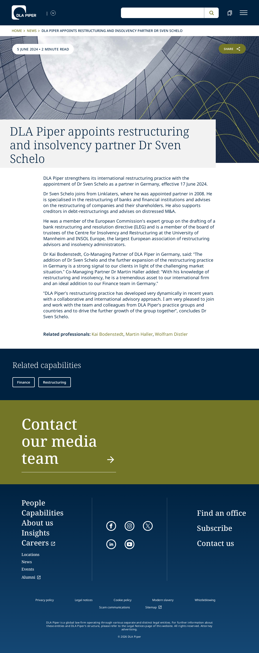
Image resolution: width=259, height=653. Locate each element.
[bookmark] (230, 13)
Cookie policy (122, 600)
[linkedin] (111, 544)
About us (37, 523)
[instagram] (129, 526)
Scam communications (114, 607)
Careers (35, 543)
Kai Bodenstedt (107, 334)
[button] (69, 443)
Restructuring (54, 382)
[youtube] (129, 544)
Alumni (28, 577)
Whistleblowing (205, 600)
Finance (23, 382)
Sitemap (151, 607)
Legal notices (84, 600)
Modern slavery (162, 600)
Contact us (215, 543)
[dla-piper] (24, 12)
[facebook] (111, 526)
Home (17, 30)
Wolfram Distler (171, 334)
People (33, 503)
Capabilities (43, 513)
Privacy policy (44, 600)
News (32, 30)
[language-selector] (53, 13)
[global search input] (162, 13)
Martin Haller (139, 334)
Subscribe (214, 528)
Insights (36, 533)
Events (28, 569)
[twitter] (148, 526)
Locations (30, 554)
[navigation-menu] (243, 13)
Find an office (221, 513)
